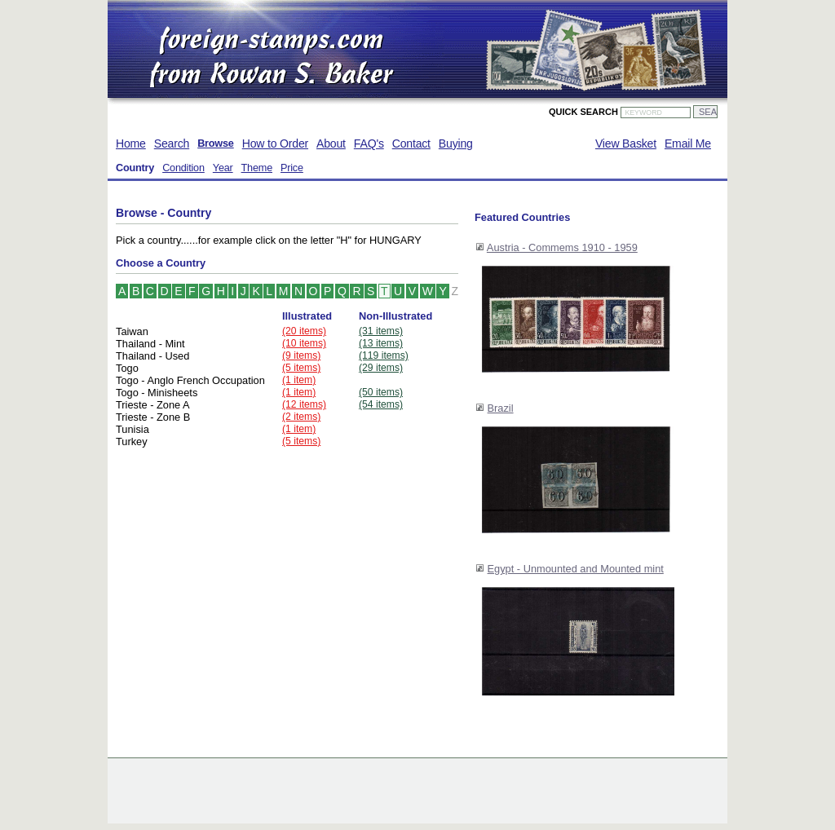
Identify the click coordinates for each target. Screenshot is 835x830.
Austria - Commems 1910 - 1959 (562, 247)
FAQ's (369, 143)
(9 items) (301, 355)
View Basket (625, 143)
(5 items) (301, 367)
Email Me (688, 143)
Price (292, 168)
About (331, 143)
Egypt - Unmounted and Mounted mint (576, 569)
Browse (215, 143)
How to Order (275, 143)
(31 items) (381, 331)
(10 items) (304, 343)
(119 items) (384, 355)
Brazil (501, 408)
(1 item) (299, 380)
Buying (456, 143)
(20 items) (304, 331)
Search (171, 143)
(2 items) (301, 416)
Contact (411, 143)
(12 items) (304, 404)
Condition (183, 168)
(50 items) (381, 392)
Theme (256, 168)
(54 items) (381, 404)
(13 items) (381, 343)
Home (131, 143)
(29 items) (381, 367)
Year (223, 168)
